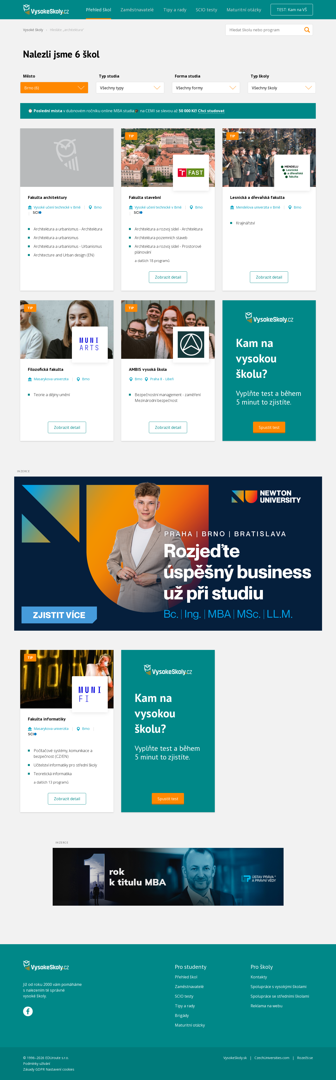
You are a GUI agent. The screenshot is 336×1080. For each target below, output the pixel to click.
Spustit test (269, 427)
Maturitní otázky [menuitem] (244, 10)
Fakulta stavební (145, 197)
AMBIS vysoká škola (148, 369)
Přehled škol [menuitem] (98, 10)
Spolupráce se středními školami (280, 996)
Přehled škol (186, 977)
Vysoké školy (33, 29)
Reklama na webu (266, 1005)
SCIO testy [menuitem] (206, 10)
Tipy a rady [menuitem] (174, 10)
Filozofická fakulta (45, 369)
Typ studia (109, 76)
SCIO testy (184, 996)
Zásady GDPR (34, 1069)
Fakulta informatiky (47, 719)
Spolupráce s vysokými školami (278, 986)
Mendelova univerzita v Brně (258, 207)
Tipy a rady (185, 1005)
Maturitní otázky (190, 1025)
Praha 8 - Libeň (162, 379)
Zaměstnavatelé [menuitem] (137, 10)
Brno (98, 207)
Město (29, 76)
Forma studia (187, 76)
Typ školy (260, 76)
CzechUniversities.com (271, 1057)
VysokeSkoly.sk (235, 1057)
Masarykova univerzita (51, 379)
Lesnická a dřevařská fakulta (257, 197)
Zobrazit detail (168, 277)
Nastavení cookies (60, 1069)
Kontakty (259, 977)
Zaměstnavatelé (189, 986)
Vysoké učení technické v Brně (57, 207)
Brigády (182, 1015)
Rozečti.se (305, 1057)
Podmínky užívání (37, 1063)
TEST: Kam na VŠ (292, 9)
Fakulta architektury (47, 197)
